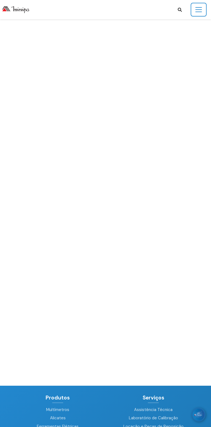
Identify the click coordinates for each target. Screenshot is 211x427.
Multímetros (57, 409)
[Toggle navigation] (199, 10)
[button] (179, 10)
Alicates (58, 418)
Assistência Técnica (153, 409)
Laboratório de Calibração (153, 418)
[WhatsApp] (199, 414)
